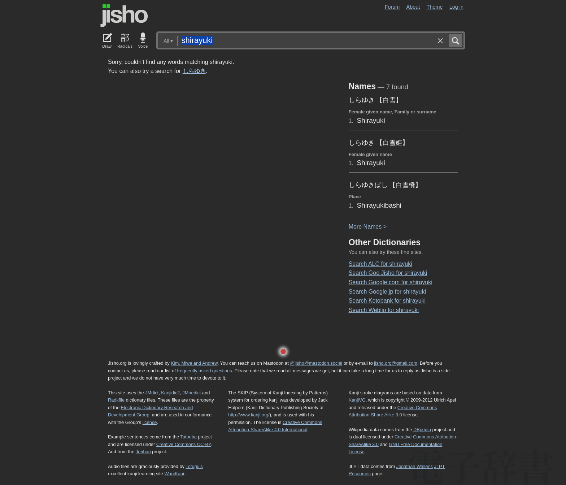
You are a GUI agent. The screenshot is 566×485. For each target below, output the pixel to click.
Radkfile (116, 400)
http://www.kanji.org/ (249, 414)
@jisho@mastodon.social (316, 363)
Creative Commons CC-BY (183, 444)
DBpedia (422, 429)
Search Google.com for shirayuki (390, 282)
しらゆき (194, 71)
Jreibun (143, 451)
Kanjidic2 (170, 392)
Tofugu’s (194, 466)
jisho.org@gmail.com (395, 363)
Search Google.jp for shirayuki (387, 292)
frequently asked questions (204, 370)
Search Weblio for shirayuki (384, 310)
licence (150, 422)
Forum (392, 7)
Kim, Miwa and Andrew (194, 363)
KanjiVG (357, 400)
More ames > (368, 227)
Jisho (124, 15)
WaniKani (174, 473)
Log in (456, 7)
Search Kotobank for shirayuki (387, 301)
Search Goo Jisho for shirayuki (388, 273)
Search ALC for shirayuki (380, 264)
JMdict (151, 392)
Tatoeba (188, 436)
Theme (435, 7)
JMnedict (191, 392)
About (413, 7)
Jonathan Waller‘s (414, 466)
